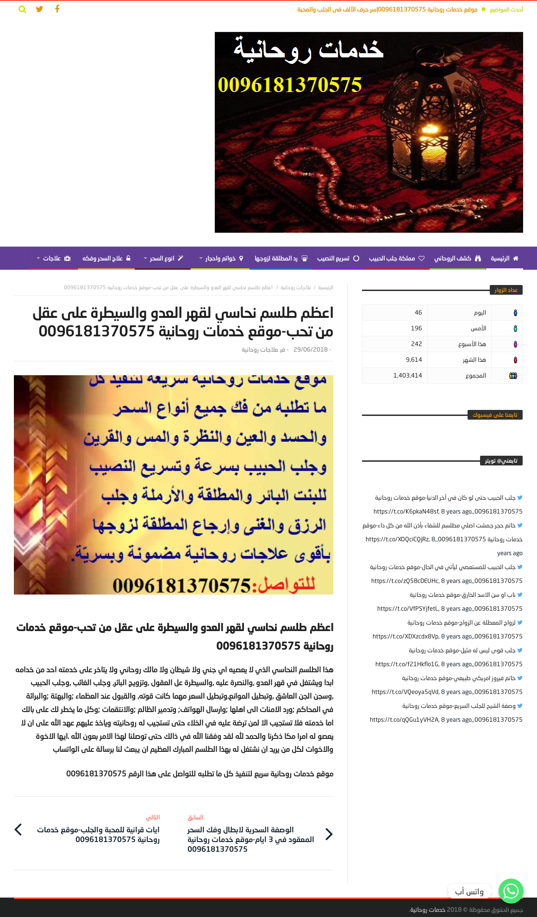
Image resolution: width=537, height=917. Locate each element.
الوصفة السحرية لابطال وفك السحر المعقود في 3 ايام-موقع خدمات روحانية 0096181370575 (253, 830)
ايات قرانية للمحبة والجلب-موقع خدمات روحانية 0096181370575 (94, 826)
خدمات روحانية (427, 906)
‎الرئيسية (325, 287)
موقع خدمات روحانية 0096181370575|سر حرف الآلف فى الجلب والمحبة (387, 9)
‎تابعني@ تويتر (501, 460)
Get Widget (511, 908)
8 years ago (456, 511)
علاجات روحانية (296, 287)
